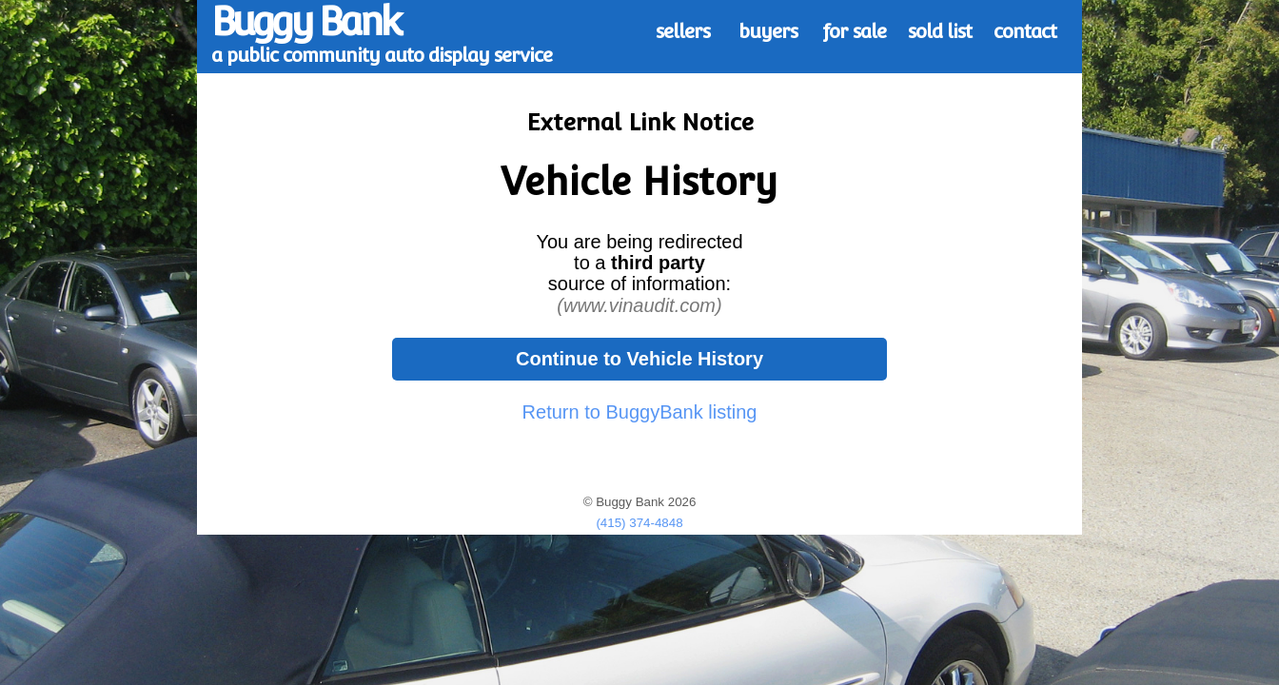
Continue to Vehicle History (639, 358)
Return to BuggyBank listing (640, 411)
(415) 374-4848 (639, 523)
